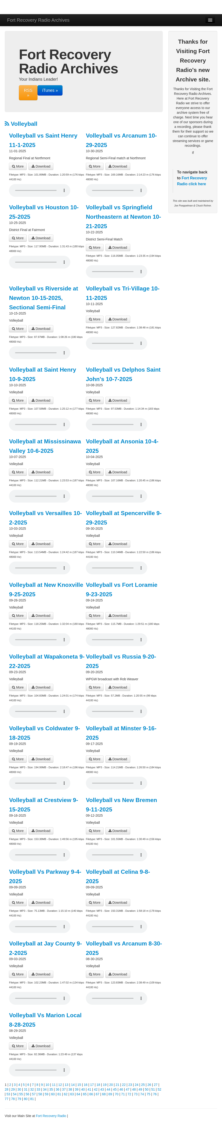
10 (47, 1085)
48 (134, 1089)
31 (26, 1089)
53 (8, 1094)
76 (155, 1094)
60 (53, 1094)
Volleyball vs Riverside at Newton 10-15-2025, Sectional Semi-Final (43, 298)
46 (121, 1089)
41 (89, 1089)
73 (136, 1094)
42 (96, 1089)
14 (73, 1085)
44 (108, 1089)
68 (104, 1094)
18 (98, 1085)
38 (70, 1089)
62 (66, 1094)
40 (83, 1089)
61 (59, 1094)
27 (156, 1085)
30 (19, 1089)
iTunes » (50, 90)
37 (64, 1089)
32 (32, 1089)
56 (27, 1094)
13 (66, 1085)
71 (123, 1094)
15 (79, 1085)
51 (153, 1089)
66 (91, 1094)
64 (78, 1094)
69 (110, 1094)
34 (45, 1089)
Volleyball (21, 124)
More (18, 166)
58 (40, 1094)
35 (51, 1089)
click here (197, 184)
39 (77, 1089)
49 (140, 1089)
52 (159, 1089)
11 (54, 1085)
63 (72, 1094)
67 (98, 1094)
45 (115, 1089)
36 (57, 1089)
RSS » (28, 92)
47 (128, 1089)
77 (6, 1099)
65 (85, 1094)
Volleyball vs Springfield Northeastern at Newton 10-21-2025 (123, 216)
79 (19, 1099)
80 (26, 1099)
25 (143, 1085)
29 (13, 1089)
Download (41, 166)
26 (149, 1085)
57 (34, 1094)
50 (147, 1089)
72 (129, 1094)
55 (21, 1094)
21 (117, 1085)
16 (86, 1085)
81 (32, 1099)
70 (117, 1094)
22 (124, 1085)
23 (130, 1085)
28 (6, 1089)
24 (136, 1085)
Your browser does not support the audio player (39, 190)
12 (60, 1085)
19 (105, 1085)
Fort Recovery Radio (51, 1116)
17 (92, 1085)
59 (47, 1094)
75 (149, 1094)
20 (111, 1085)
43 (102, 1089)
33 (38, 1089)
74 (142, 1094)
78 (13, 1099)
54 (15, 1094)
